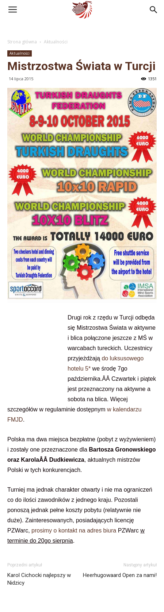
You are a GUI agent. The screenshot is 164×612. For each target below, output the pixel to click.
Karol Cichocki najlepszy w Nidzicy (39, 579)
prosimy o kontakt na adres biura (73, 530)
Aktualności (56, 42)
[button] (154, 10)
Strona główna (22, 42)
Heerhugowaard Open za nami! (120, 575)
